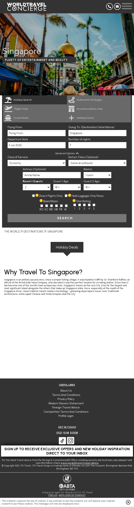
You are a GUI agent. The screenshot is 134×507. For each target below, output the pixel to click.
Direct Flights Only (50, 196)
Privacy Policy (66, 399)
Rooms (88, 169)
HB (56, 209)
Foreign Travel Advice (66, 407)
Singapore (55, 231)
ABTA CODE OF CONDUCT (72, 495)
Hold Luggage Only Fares (87, 196)
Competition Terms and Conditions (66, 412)
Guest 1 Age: (61, 181)
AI (65, 209)
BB (51, 209)
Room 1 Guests (33, 181)
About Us (66, 390)
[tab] (35, 99)
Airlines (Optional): (35, 169)
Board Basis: (50, 201)
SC (46, 209)
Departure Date (18, 139)
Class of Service (18, 157)
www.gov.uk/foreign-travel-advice (80, 462)
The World (12, 231)
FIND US (52, 495)
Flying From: (15, 127)
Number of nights (79, 139)
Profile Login (66, 416)
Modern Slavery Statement (66, 403)
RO (42, 209)
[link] (99, 99)
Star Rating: (83, 201)
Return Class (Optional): (83, 157)
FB (60, 209)
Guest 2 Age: (92, 181)
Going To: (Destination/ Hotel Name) (91, 127)
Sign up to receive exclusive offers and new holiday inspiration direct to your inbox (67, 451)
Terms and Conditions (66, 395)
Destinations (33, 231)
